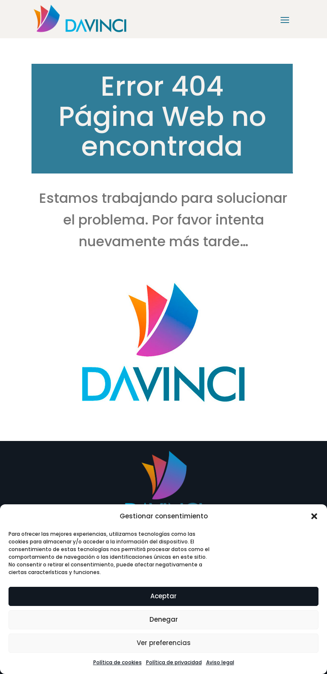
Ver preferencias (164, 642)
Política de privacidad (174, 662)
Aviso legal (220, 662)
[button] (314, 516)
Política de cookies (117, 662)
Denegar (163, 619)
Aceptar (163, 596)
